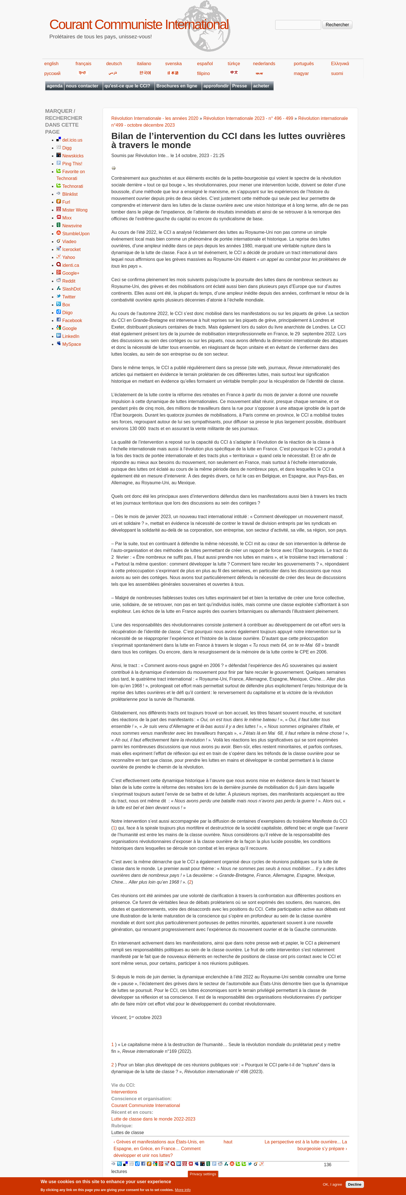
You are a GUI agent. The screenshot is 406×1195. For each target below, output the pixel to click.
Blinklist (70, 194)
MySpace (71, 344)
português (304, 63)
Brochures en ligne (176, 85)
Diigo (67, 312)
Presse (239, 85)
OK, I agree (332, 1186)
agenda (55, 85)
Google (69, 328)
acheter (261, 85)
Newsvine (72, 225)
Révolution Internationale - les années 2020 (154, 118)
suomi (337, 73)
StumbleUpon (76, 233)
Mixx (67, 217)
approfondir (216, 85)
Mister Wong (75, 210)
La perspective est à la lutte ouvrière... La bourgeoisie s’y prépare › (305, 1145)
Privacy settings (203, 1175)
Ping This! (72, 163)
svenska (173, 63)
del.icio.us (72, 140)
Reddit (68, 281)
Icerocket (71, 249)
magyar (301, 73)
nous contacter (82, 85)
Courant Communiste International (138, 24)
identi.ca (70, 265)
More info (183, 1191)
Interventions (124, 1092)
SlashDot (71, 289)
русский (52, 73)
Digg (67, 148)
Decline (354, 1186)
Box (66, 304)
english (51, 63)
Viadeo (69, 241)
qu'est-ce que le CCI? (127, 85)
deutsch (114, 63)
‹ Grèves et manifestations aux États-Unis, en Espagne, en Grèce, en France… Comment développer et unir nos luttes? (159, 1148)
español (205, 63)
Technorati (72, 186)
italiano (144, 63)
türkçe (234, 63)
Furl (66, 202)
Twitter (69, 296)
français (83, 63)
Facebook (72, 320)
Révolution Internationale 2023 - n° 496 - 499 (248, 118)
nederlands (264, 63)
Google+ (71, 273)
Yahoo (68, 257)
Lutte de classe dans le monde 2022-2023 (153, 1119)
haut (228, 1141)
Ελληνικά (340, 63)
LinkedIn (71, 336)
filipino (203, 73)
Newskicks (73, 155)
